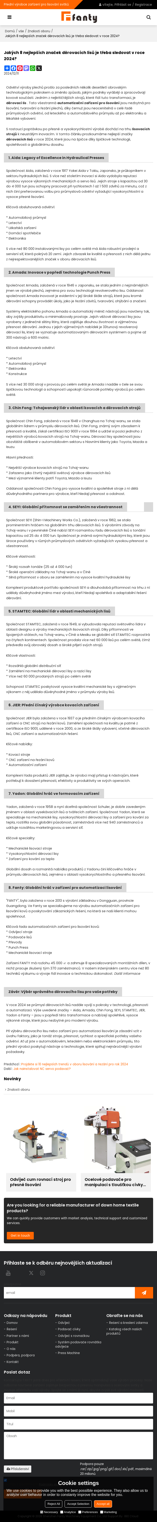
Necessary (49, 1512)
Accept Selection (78, 1504)
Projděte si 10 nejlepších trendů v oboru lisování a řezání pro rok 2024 (74, 1064)
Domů (10, 31)
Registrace (143, 4)
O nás (11, 1349)
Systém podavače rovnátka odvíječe (78, 1344)
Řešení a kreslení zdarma (128, 1323)
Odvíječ (64, 1323)
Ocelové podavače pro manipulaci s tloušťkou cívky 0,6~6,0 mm (114, 1182)
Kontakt (13, 1362)
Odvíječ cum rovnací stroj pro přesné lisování (40, 1182)
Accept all (103, 1504)
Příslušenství (17, 1469)
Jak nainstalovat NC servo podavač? (42, 1069)
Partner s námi (18, 1336)
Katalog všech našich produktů (124, 1331)
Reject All (53, 1504)
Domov (12, 1323)
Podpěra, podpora (21, 1355)
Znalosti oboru (39, 31)
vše (21, 31)
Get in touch (20, 1235)
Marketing (108, 1512)
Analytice (68, 1512)
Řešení (12, 1329)
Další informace (127, 973)
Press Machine (69, 1353)
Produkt (12, 1342)
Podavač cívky (69, 1329)
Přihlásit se (123, 4)
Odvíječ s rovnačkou (73, 1336)
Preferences (88, 1512)
